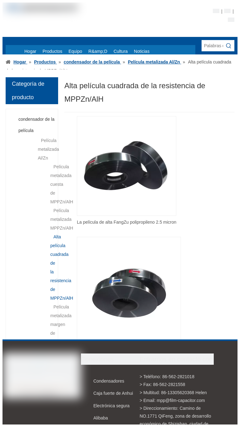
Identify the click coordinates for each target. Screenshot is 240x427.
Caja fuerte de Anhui (113, 393)
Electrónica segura (111, 405)
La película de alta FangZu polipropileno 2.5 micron (126, 222)
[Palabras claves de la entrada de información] (212, 45)
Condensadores (108, 381)
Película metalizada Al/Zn (48, 149)
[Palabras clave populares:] (228, 45)
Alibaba (100, 417)
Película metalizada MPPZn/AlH (61, 219)
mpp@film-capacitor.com (181, 400)
